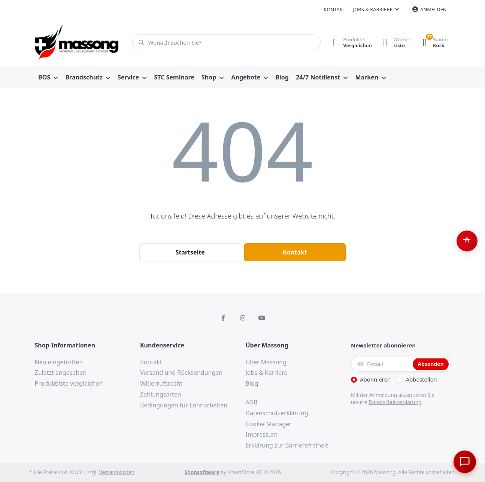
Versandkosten (116, 472)
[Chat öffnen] (465, 462)
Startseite (190, 252)
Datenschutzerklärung (395, 402)
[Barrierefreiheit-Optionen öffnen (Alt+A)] (467, 241)
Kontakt (334, 9)
